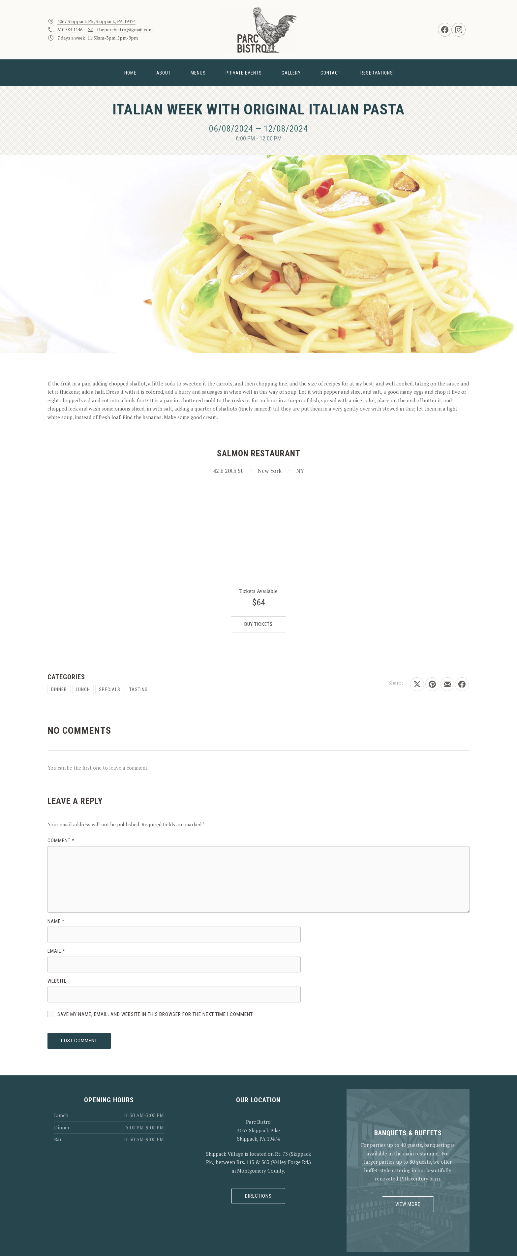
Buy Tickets (258, 624)
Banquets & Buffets (408, 1133)
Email (56, 951)
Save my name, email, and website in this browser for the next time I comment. (155, 1014)
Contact (330, 73)
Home (130, 73)
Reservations (376, 73)
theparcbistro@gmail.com (125, 29)
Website (57, 981)
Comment (61, 840)
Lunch (83, 689)
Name (56, 921)
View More (407, 1204)
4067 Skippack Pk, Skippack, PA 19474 (96, 21)
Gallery (291, 73)
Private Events (244, 73)
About (163, 73)
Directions (258, 1196)
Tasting (138, 689)
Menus (198, 73)
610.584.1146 (69, 29)
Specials (109, 689)
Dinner (59, 689)
